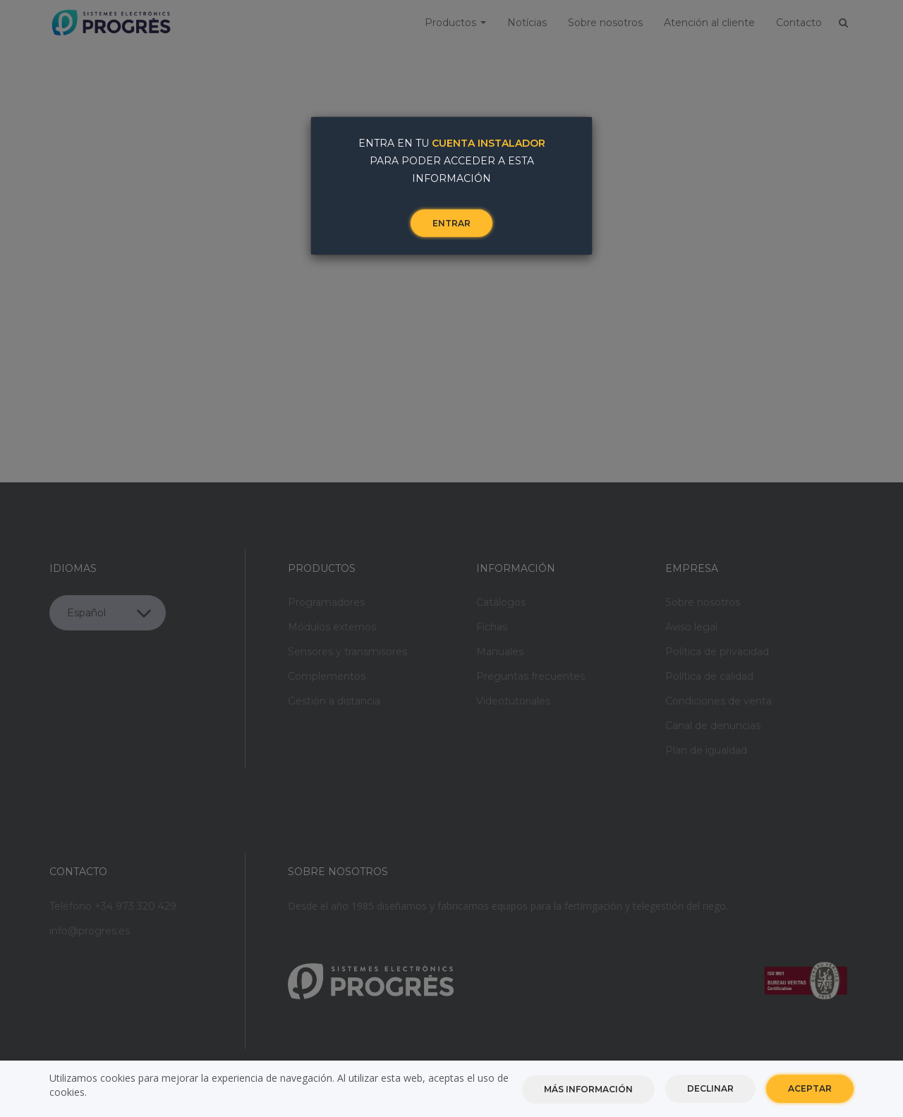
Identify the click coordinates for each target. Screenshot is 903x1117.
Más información (588, 1089)
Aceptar (810, 1088)
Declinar (710, 1088)
